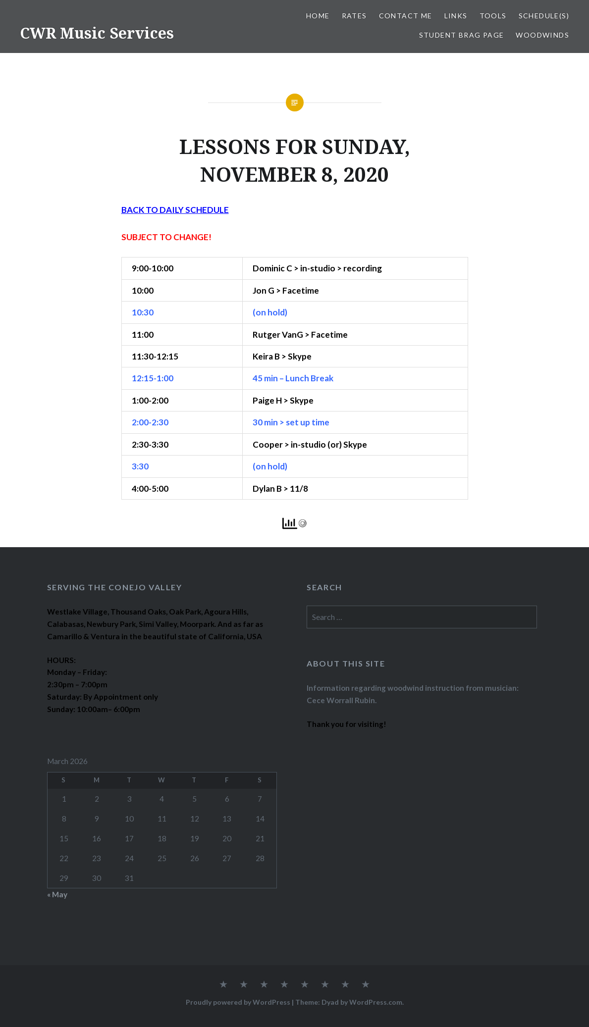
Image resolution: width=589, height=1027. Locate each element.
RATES (354, 15)
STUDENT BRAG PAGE (461, 35)
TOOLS (493, 15)
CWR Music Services (97, 33)
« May (57, 894)
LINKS (456, 15)
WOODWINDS (542, 35)
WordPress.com (375, 1002)
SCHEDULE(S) (544, 15)
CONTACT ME (405, 15)
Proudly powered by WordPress (238, 1002)
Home (318, 15)
